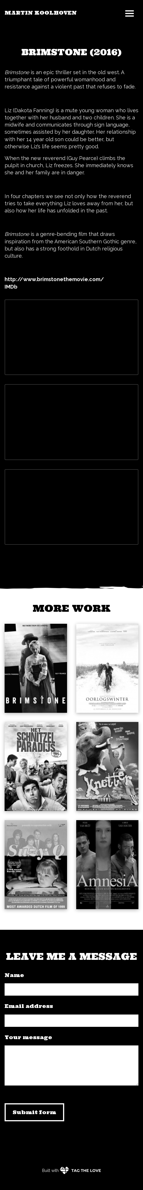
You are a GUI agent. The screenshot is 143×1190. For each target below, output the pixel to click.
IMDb (11, 287)
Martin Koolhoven (41, 12)
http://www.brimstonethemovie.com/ (54, 279)
